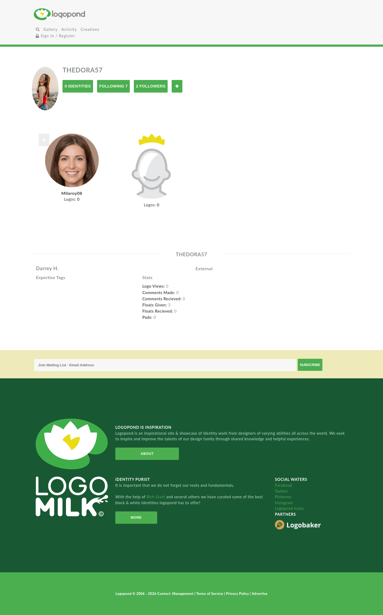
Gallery (50, 29)
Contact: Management (175, 594)
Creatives (90, 29)
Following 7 (113, 86)
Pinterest (283, 497)
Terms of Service (210, 594)
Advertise (260, 594)
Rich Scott (156, 497)
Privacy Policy (238, 594)
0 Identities (78, 86)
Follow (177, 86)
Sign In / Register (55, 36)
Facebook (283, 485)
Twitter (281, 491)
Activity (69, 29)
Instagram (284, 502)
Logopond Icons (289, 508)
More (134, 517)
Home (86, 14)
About (144, 454)
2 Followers (150, 86)
